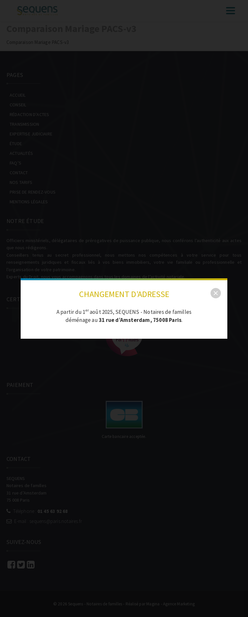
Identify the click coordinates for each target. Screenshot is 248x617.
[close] (216, 293)
